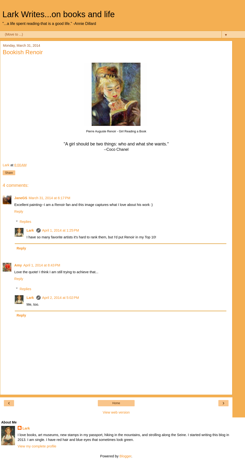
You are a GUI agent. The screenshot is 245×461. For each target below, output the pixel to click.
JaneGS (20, 198)
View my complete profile (37, 446)
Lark (30, 230)
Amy (18, 265)
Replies (25, 222)
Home (116, 403)
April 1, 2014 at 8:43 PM (41, 265)
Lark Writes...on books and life (58, 14)
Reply (18, 211)
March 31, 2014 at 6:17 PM (49, 198)
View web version (116, 412)
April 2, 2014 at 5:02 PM (60, 298)
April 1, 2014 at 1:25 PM (60, 230)
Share (9, 172)
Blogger (125, 456)
